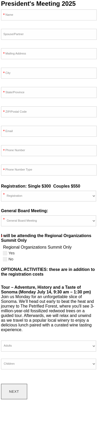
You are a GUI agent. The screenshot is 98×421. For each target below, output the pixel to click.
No (8, 259)
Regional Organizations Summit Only (37, 247)
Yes (9, 253)
